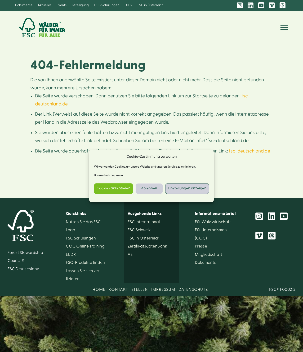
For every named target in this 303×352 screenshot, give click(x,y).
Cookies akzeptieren (113, 188)
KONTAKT (118, 289)
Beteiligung (80, 5)
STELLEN (139, 289)
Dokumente (23, 5)
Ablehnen (149, 188)
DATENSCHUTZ (193, 289)
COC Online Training (85, 246)
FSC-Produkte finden (85, 263)
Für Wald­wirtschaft (213, 222)
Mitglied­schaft (208, 254)
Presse (201, 246)
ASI (131, 254)
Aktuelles (44, 5)
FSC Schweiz (139, 230)
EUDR (128, 5)
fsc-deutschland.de (249, 151)
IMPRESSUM (163, 289)
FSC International (144, 222)
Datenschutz (102, 175)
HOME (99, 289)
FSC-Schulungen (106, 5)
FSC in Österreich (151, 5)
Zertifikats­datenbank (147, 246)
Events (62, 5)
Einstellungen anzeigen (187, 188)
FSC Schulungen (81, 238)
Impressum (118, 175)
